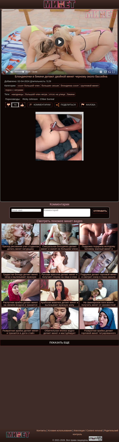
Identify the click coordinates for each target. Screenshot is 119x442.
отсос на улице (57, 94)
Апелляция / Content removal (88, 430)
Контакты (41, 430)
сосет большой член (29, 85)
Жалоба (90, 104)
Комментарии (42, 104)
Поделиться (68, 104)
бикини (71, 94)
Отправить (100, 211)
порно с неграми (14, 90)
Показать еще (59, 342)
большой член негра (36, 94)
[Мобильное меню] (2, 4)
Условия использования (60, 430)
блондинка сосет (70, 85)
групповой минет (90, 85)
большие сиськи (50, 85)
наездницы (17, 94)
